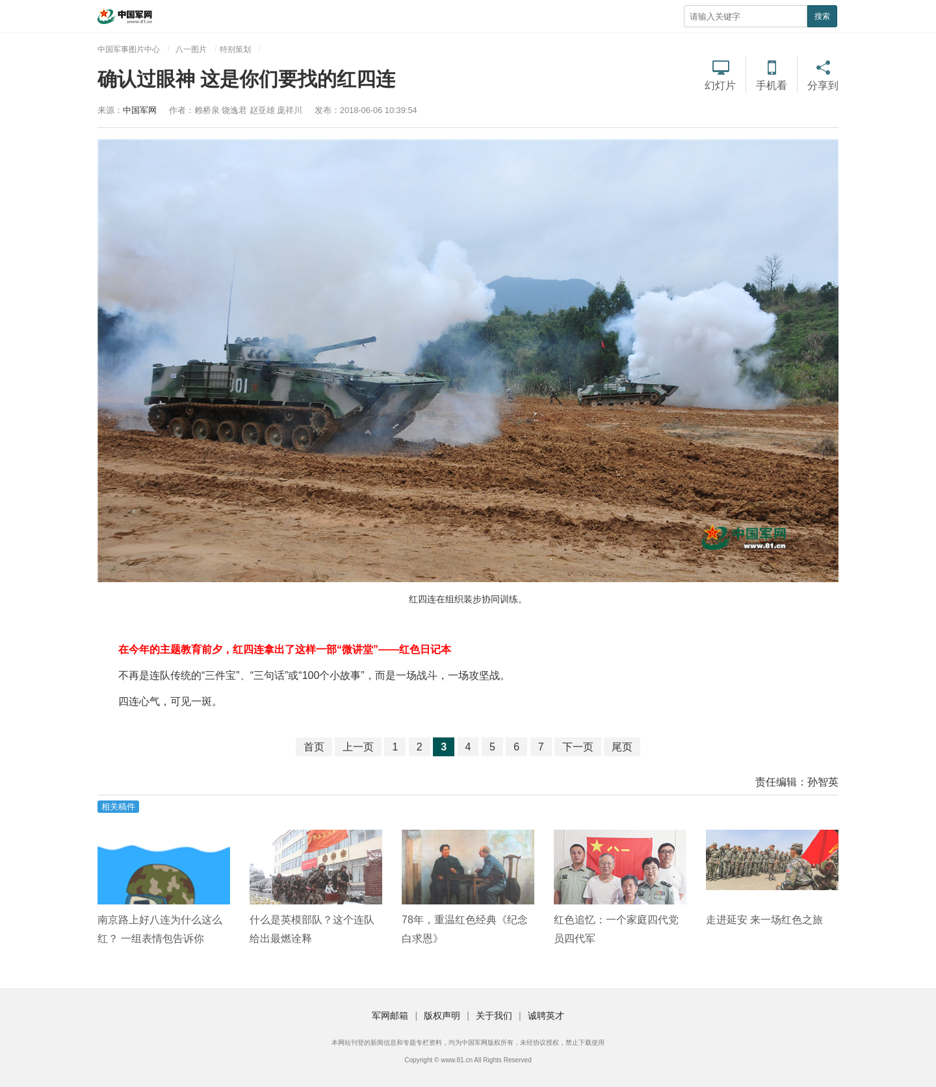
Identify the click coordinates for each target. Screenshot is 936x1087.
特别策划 (235, 49)
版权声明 (442, 1015)
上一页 (358, 746)
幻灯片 (720, 85)
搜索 (822, 16)
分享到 (822, 85)
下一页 (577, 746)
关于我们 (494, 1015)
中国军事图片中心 (129, 49)
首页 (314, 746)
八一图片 (191, 49)
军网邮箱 (390, 1015)
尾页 (622, 746)
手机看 (771, 85)
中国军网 (140, 110)
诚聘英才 (546, 1015)
